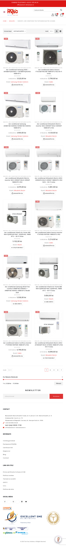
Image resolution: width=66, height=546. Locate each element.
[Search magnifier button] (61, 10)
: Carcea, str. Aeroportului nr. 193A (24, 420)
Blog (4, 454)
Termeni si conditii (9, 479)
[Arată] (51, 31)
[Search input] (46, 9)
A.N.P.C (5, 482)
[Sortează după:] (19, 31)
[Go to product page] (17, 51)
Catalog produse (9, 441)
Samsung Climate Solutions (19, 82)
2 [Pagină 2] (50, 370)
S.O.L (4, 486)
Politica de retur (8, 489)
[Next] (61, 370)
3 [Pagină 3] (53, 370)
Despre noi (6, 451)
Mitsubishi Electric (51, 136)
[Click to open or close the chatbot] (58, 538)
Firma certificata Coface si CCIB (14, 472)
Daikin (51, 82)
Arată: (46, 31)
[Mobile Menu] (4, 12)
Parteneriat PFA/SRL (10, 444)
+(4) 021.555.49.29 (32, 2)
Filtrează (58, 383)
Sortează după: (8, 31)
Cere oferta (18, 304)
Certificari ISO (8, 448)
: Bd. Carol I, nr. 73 (14, 418)
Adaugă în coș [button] (18, 85)
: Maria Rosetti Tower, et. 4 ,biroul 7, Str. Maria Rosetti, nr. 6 (28, 416)
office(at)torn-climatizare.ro (25, 5)
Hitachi (19, 245)
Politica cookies (8, 475)
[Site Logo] (12, 12)
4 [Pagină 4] (57, 370)
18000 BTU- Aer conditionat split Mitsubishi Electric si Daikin (19, 68)
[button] (56, 31)
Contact (6, 458)
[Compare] (56, 14)
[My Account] (52, 14)
